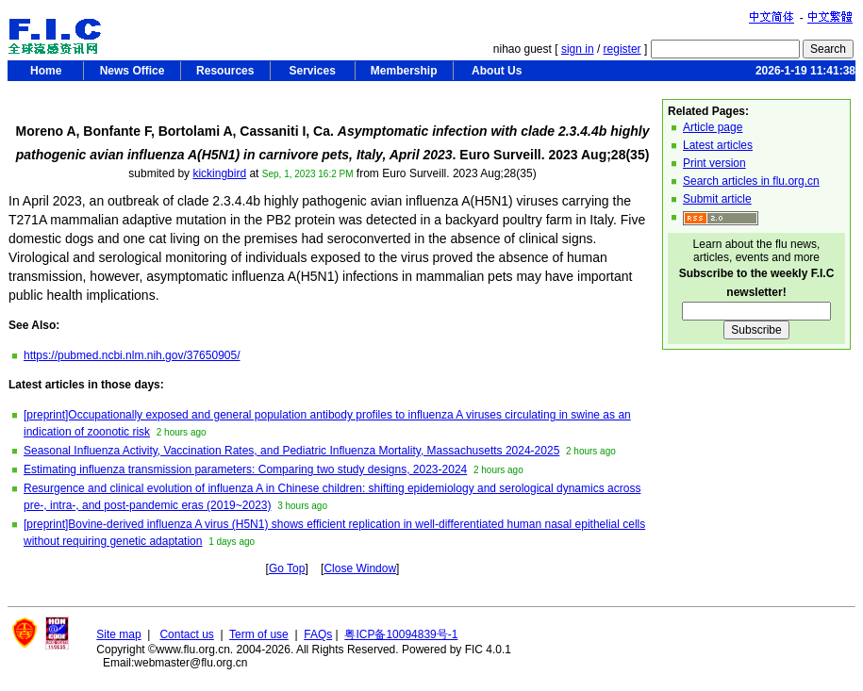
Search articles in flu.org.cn (751, 181)
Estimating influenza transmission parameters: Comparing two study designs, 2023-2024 (245, 469)
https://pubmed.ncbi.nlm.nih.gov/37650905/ (132, 355)
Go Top (287, 568)
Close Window (360, 568)
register (622, 49)
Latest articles (718, 145)
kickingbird (219, 173)
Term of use (259, 634)
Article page (712, 127)
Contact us (186, 634)
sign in (577, 49)
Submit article (717, 199)
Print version (714, 163)
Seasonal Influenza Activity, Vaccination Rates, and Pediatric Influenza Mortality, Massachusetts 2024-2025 (291, 450)
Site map (118, 634)
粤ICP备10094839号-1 (400, 634)
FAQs (318, 634)
